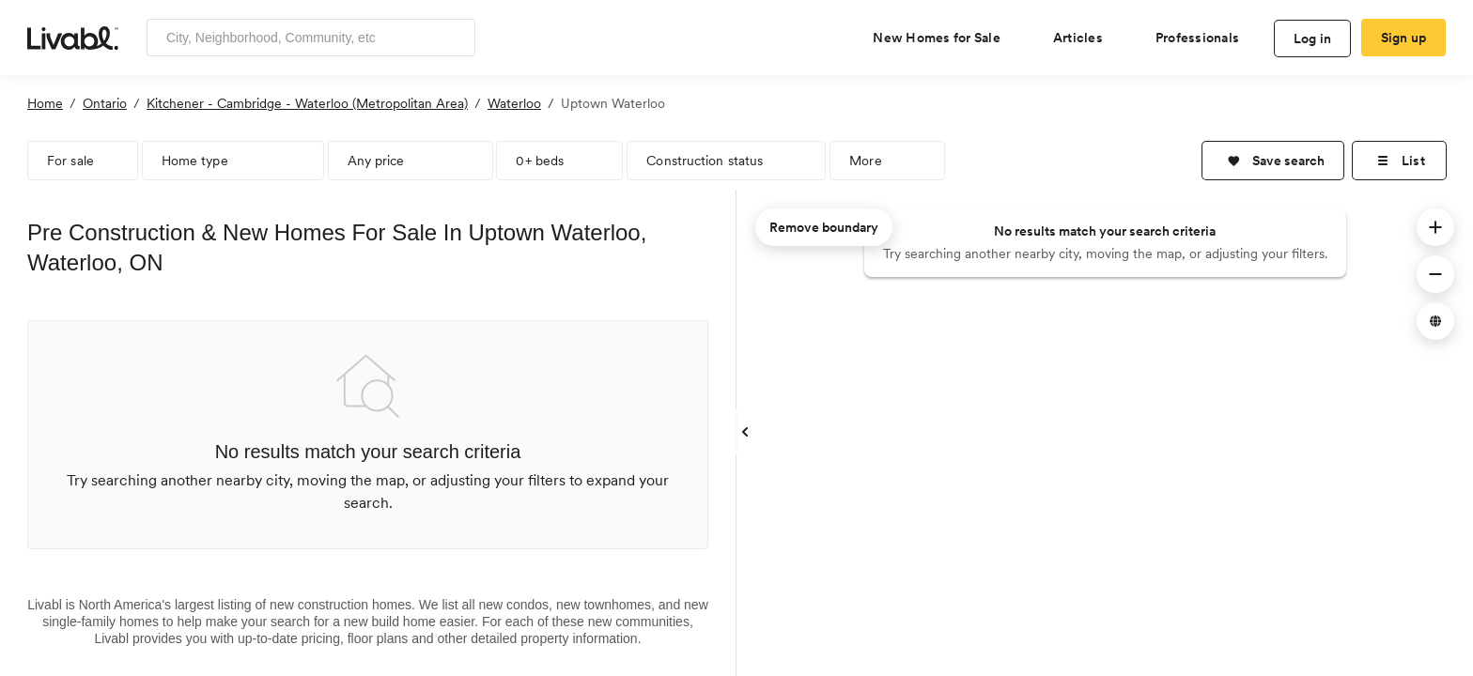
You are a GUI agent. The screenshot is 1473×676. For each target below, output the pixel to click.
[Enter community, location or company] (311, 37)
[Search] (454, 37)
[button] (1272, 160)
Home (45, 103)
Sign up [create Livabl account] (1404, 37)
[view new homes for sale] (944, 37)
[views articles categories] (1085, 37)
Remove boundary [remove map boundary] (823, 227)
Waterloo (514, 103)
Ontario (105, 103)
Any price (376, 160)
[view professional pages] (1205, 37)
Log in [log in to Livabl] (1313, 38)
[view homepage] (72, 36)
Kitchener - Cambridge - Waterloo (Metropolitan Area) (307, 103)
